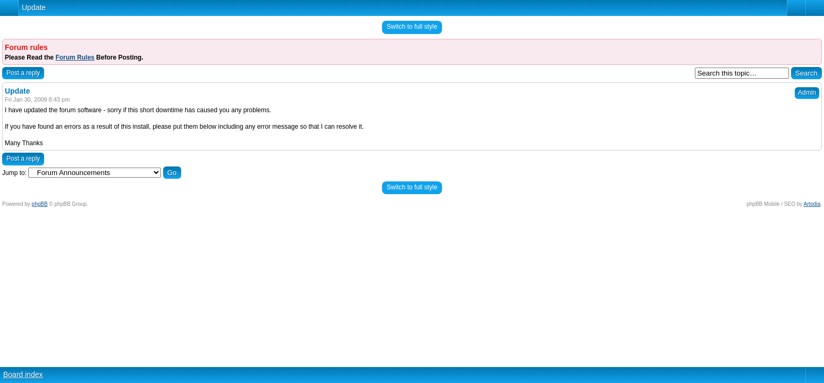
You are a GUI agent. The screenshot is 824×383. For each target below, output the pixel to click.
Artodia (812, 204)
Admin (807, 92)
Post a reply (23, 73)
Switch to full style (412, 26)
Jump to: (14, 173)
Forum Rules (74, 57)
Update (34, 7)
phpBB (40, 204)
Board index (23, 374)
